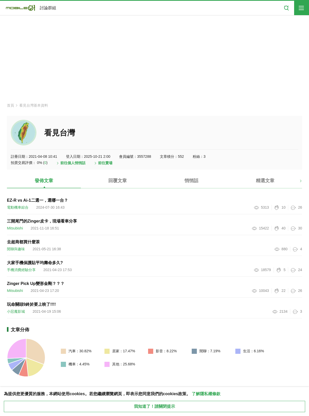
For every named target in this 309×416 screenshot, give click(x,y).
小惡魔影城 (16, 311)
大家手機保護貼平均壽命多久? (35, 263)
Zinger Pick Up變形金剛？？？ (35, 283)
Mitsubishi (15, 228)
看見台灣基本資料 (33, 105)
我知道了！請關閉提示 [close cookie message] (154, 406)
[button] (296, 182)
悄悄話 (191, 180)
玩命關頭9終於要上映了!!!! (31, 304)
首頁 (10, 105)
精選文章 (265, 180)
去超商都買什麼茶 (23, 242)
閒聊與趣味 (16, 249)
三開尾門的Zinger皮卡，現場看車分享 (42, 221)
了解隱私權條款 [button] (206, 394)
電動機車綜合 (17, 207)
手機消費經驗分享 (21, 270)
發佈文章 (44, 180)
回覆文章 (117, 180)
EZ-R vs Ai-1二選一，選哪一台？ (37, 200)
